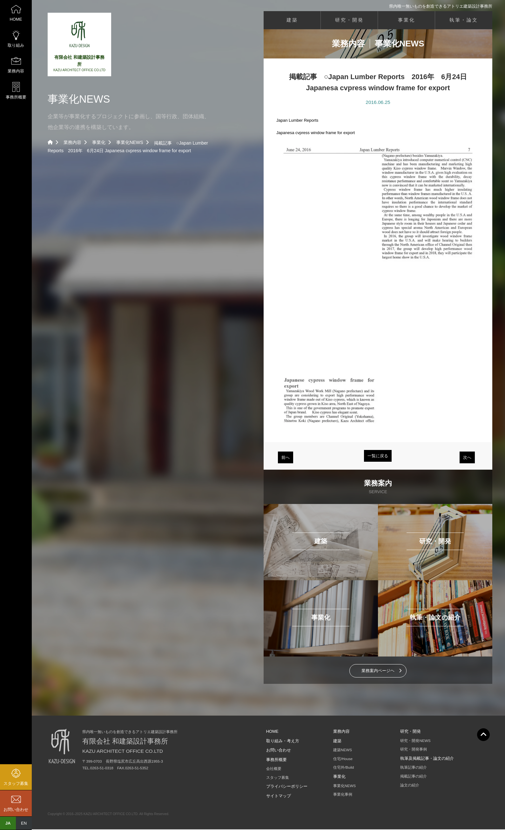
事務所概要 (276, 760)
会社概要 (273, 769)
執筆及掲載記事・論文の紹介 (427, 759)
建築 (292, 20)
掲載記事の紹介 (413, 777)
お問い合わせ (278, 750)
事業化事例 (342, 795)
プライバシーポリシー (286, 787)
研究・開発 (349, 20)
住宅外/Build (343, 768)
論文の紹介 (409, 786)
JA (8, 823)
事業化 (98, 142)
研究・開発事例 (413, 750)
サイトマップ (278, 796)
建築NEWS (342, 750)
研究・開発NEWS (415, 741)
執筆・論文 (464, 20)
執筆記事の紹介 (413, 768)
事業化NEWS (129, 142)
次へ (467, 458)
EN (24, 823)
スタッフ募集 (277, 778)
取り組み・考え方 (282, 741)
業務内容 (72, 142)
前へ (285, 458)
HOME (272, 732)
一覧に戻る (377, 456)
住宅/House (343, 759)
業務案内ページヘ (377, 671)
